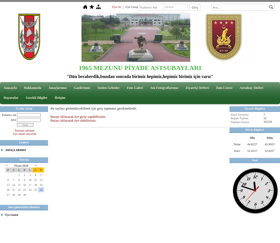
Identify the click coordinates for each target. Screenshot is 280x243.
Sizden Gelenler (108, 88)
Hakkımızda (32, 88)
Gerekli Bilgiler (36, 98)
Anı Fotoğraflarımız (164, 88)
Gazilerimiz (82, 88)
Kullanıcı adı (9, 114)
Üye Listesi (11, 214)
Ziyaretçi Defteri (197, 88)
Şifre (13, 119)
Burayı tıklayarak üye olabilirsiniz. (73, 120)
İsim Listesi (224, 88)
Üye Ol (116, 7)
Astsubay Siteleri (251, 88)
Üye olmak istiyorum (24, 133)
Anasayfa (10, 88)
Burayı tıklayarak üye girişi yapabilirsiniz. (78, 117)
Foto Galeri (135, 88)
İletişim (60, 98)
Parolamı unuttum (25, 130)
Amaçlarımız (57, 88)
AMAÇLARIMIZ (15, 150)
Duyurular (11, 98)
